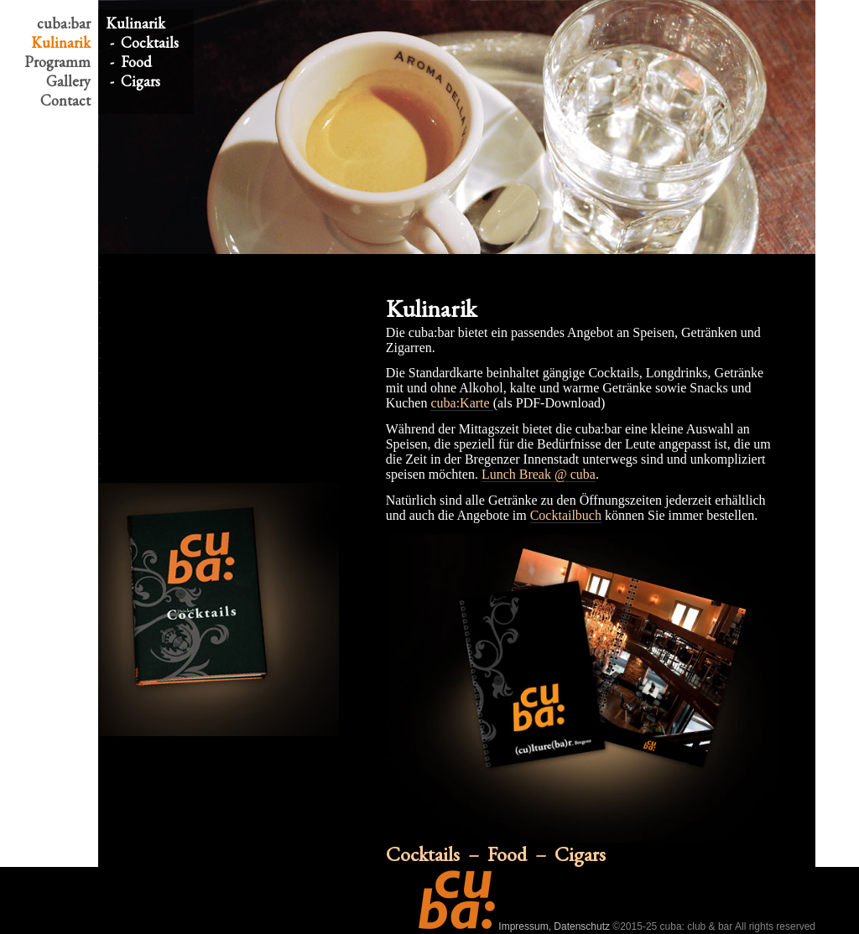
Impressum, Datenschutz (554, 926)
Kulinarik (61, 42)
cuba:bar (64, 23)
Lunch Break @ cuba (539, 474)
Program (57, 61)
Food (136, 61)
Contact (65, 100)
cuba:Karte (461, 403)
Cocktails (150, 42)
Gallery (68, 81)
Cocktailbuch (565, 515)
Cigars (140, 81)
